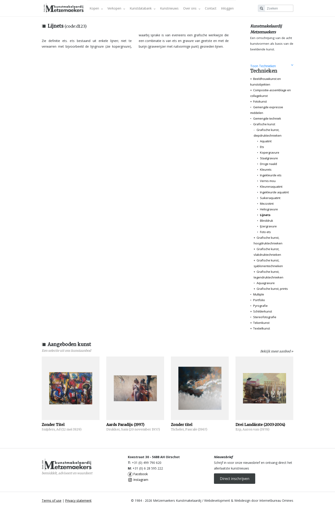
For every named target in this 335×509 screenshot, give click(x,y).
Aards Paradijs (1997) (125, 424)
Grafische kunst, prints (272, 289)
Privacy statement (78, 500)
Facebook (138, 474)
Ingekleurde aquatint (274, 192)
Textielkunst (261, 328)
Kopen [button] (96, 8)
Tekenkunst (261, 323)
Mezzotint (267, 204)
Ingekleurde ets (271, 175)
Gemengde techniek (267, 118)
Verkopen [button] (116, 8)
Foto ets (265, 232)
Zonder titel (181, 424)
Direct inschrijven (234, 478)
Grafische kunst (264, 124)
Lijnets (265, 215)
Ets (262, 147)
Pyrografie (260, 306)
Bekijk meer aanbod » (276, 351)
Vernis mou (268, 181)
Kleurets (266, 169)
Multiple (258, 294)
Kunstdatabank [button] (142, 8)
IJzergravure (268, 226)
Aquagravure (266, 283)
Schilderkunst (262, 311)
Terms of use (51, 500)
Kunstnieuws (169, 8)
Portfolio (259, 300)
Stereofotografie (264, 317)
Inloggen (227, 8)
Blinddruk (266, 221)
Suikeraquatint (270, 198)
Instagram (138, 479)
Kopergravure (269, 152)
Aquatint (266, 141)
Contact (210, 8)
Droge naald (268, 164)
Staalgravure (269, 158)
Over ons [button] (191, 8)
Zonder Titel (53, 424)
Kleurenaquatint (271, 186)
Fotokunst (260, 101)
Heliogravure (269, 209)
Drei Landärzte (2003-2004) (260, 424)
